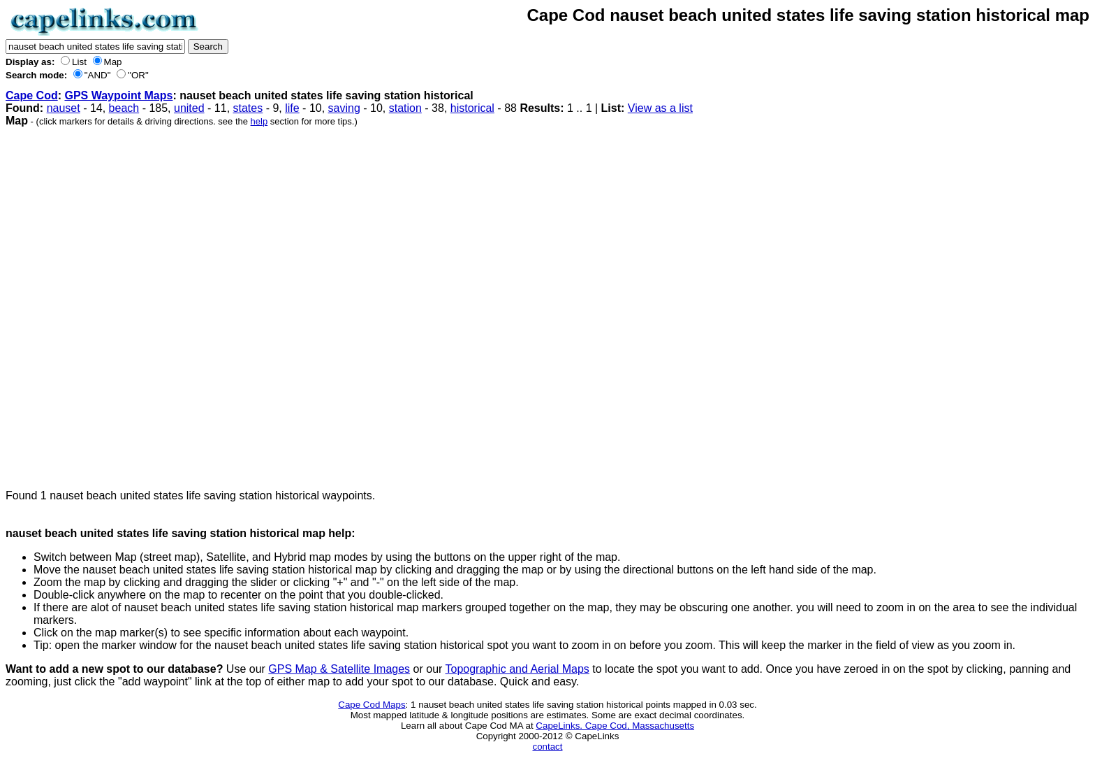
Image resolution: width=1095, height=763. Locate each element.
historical (472, 108)
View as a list (660, 108)
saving (344, 108)
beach (124, 108)
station (405, 108)
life (292, 108)
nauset (63, 108)
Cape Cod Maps (371, 704)
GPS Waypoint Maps (118, 95)
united (189, 108)
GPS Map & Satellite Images (339, 669)
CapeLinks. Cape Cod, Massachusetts (615, 725)
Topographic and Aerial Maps (517, 669)
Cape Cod (32, 95)
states (248, 108)
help (259, 121)
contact (548, 746)
